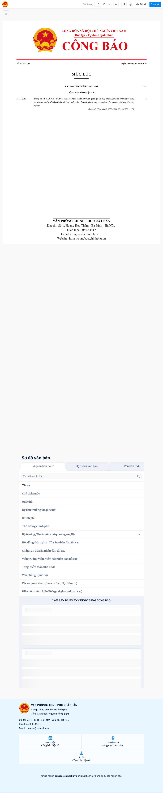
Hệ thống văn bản (87, 466)
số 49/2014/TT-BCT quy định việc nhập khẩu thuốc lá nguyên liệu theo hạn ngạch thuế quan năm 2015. (80, 619)
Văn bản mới (132, 466)
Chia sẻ (155, 4)
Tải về (141, 4)
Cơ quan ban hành (43, 466)
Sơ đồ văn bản (36, 458)
